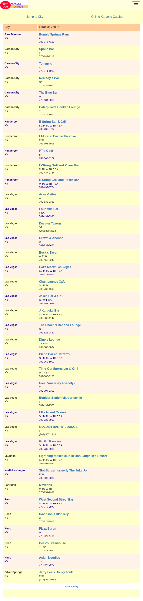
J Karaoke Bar (49, 310)
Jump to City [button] (35, 16)
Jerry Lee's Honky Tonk (56, 572)
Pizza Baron (47, 528)
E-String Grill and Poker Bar (59, 165)
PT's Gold (46, 150)
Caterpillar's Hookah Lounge (59, 107)
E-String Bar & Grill (53, 121)
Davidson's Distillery (54, 514)
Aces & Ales (47, 194)
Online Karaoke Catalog (107, 16)
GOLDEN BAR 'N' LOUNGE (58, 426)
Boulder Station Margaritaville (60, 397)
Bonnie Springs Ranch (55, 34)
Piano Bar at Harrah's (54, 354)
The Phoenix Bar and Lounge (60, 325)
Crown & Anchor (51, 238)
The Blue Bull (48, 92)
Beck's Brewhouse (52, 543)
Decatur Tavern (50, 223)
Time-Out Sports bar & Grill (58, 368)
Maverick (45, 485)
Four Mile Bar (48, 209)
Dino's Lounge (49, 339)
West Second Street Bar (56, 499)
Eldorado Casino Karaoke (57, 136)
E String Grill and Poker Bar (59, 179)
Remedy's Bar (49, 78)
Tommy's (45, 63)
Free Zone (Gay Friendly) (57, 383)
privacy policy (71, 586)
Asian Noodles (49, 557)
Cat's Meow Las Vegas (55, 267)
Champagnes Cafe (52, 281)
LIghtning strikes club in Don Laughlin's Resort (73, 456)
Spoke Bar (46, 49)
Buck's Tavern (49, 252)
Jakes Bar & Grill (51, 296)
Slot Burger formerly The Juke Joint (64, 470)
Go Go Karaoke (50, 441)
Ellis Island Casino (52, 412)
